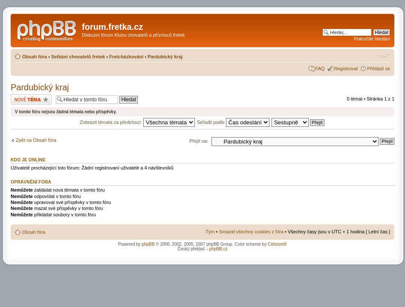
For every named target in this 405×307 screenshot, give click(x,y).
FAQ (320, 68)
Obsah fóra (34, 56)
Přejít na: (198, 140)
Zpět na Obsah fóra (36, 140)
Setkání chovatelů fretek (78, 56)
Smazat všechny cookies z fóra (251, 231)
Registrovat (346, 68)
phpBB (148, 244)
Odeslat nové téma (31, 99)
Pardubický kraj (165, 56)
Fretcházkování (126, 56)
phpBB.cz (218, 249)
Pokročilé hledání (372, 38)
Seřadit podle (233, 122)
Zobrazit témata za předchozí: (137, 122)
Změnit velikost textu (384, 55)
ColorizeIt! (277, 244)
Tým (209, 231)
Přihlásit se (378, 68)
